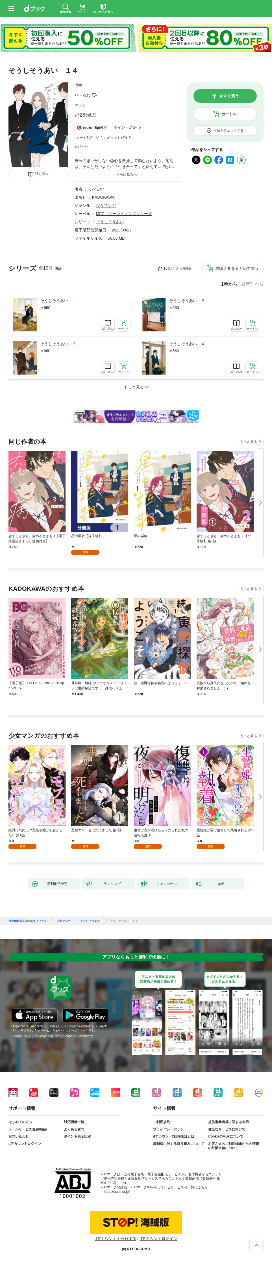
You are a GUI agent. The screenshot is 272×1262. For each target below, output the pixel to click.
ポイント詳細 (125, 127)
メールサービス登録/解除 (27, 1129)
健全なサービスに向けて (226, 1129)
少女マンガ (106, 205)
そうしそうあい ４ (187, 344)
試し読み (42, 174)
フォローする (94, 95)
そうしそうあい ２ (187, 300)
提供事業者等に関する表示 (228, 1122)
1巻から (229, 284)
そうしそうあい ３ (58, 344)
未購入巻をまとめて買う (237, 268)
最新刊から (252, 284)
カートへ (229, 114)
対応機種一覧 (74, 1122)
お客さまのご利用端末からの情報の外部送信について (233, 1146)
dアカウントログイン (24, 1144)
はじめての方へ (20, 1122)
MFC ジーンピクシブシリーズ (124, 213)
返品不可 (81, 146)
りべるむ (82, 95)
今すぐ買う (229, 96)
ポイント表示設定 (77, 1136)
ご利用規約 (161, 1122)
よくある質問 (74, 1129)
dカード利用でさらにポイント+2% (101, 138)
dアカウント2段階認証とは (173, 1136)
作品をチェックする (228, 130)
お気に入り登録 (177, 268)
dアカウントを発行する (115, 1238)
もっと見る (248, 442)
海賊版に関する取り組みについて (178, 1144)
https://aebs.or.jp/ (117, 1192)
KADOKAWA (103, 197)
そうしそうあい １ (58, 300)
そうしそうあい (110, 222)
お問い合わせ (18, 1136)
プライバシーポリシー (170, 1129)
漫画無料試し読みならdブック (27, 921)
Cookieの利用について (225, 1136)
